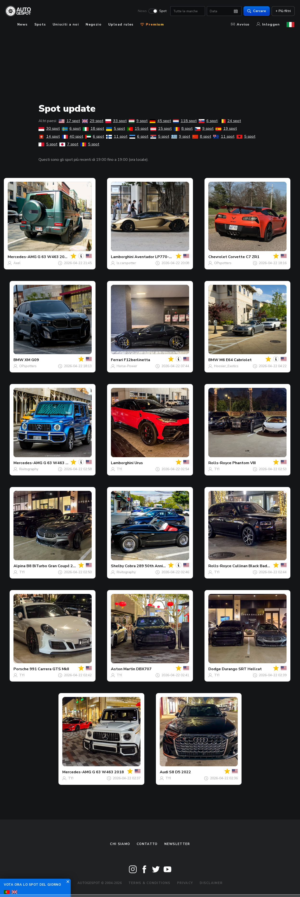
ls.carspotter (126, 263)
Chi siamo (120, 844)
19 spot (226, 128)
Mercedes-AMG (22, 257)
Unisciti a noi (66, 24)
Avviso (240, 24)
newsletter (177, 844)
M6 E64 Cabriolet (235, 360)
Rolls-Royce (219, 463)
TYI (119, 469)
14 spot (49, 136)
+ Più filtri (282, 11)
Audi (164, 772)
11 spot (117, 136)
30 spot (49, 128)
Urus (138, 463)
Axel (16, 263)
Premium (152, 24)
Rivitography (28, 469)
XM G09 (32, 360)
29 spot (92, 121)
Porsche (21, 669)
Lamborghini (122, 257)
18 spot (93, 128)
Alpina (19, 566)
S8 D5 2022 (180, 772)
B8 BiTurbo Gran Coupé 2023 (53, 566)
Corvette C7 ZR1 (243, 257)
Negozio (94, 24)
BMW (18, 360)
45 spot (160, 121)
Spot (162, 11)
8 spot (183, 128)
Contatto (147, 844)
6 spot (208, 121)
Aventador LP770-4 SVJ (156, 257)
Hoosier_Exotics (226, 366)
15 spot (137, 128)
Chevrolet (217, 257)
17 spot (69, 121)
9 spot (138, 121)
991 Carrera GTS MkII (49, 669)
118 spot (185, 121)
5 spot (115, 128)
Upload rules (121, 24)
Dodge (214, 669)
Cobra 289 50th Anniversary (150, 566)
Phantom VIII (244, 463)
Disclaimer (211, 883)
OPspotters (222, 263)
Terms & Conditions (149, 883)
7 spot (68, 144)
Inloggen (268, 24)
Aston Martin (123, 669)
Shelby (117, 566)
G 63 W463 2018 (53, 257)
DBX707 (144, 669)
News (141, 11)
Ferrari (117, 360)
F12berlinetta (137, 360)
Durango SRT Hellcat (242, 669)
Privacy (185, 883)
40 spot (72, 136)
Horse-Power (127, 366)
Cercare (256, 11)
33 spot (116, 121)
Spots (40, 24)
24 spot (230, 121)
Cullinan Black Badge (252, 566)
